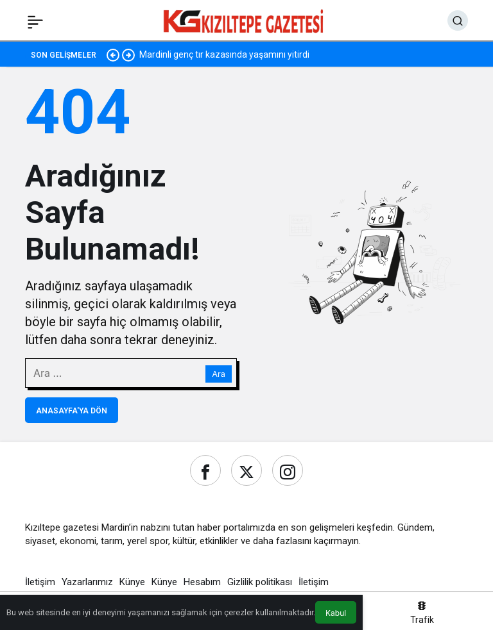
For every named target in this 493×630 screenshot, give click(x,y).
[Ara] (457, 20)
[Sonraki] (128, 54)
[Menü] (35, 20)
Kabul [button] (335, 613)
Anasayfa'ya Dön (71, 410)
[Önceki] (113, 54)
